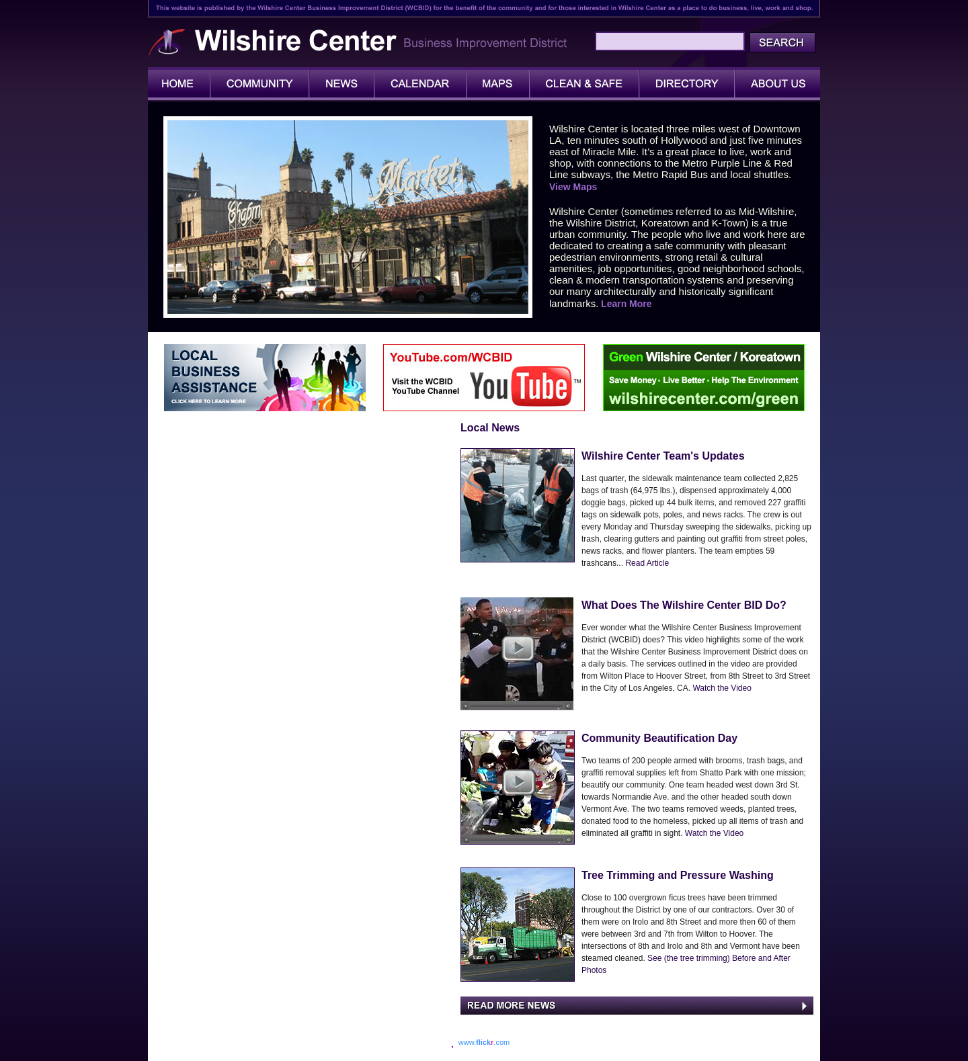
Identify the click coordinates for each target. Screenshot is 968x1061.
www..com (484, 1042)
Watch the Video (721, 688)
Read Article (647, 563)
